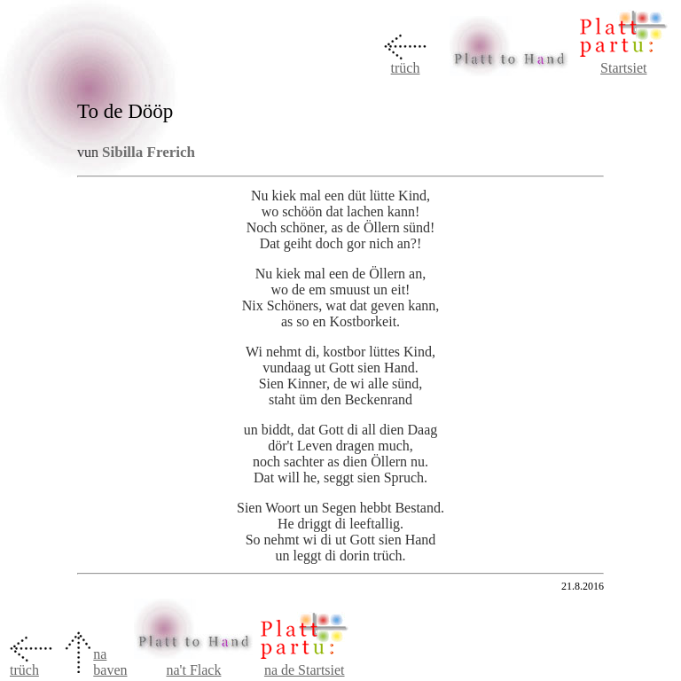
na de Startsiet (304, 669)
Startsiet (623, 67)
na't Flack (193, 669)
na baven (110, 661)
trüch (405, 67)
